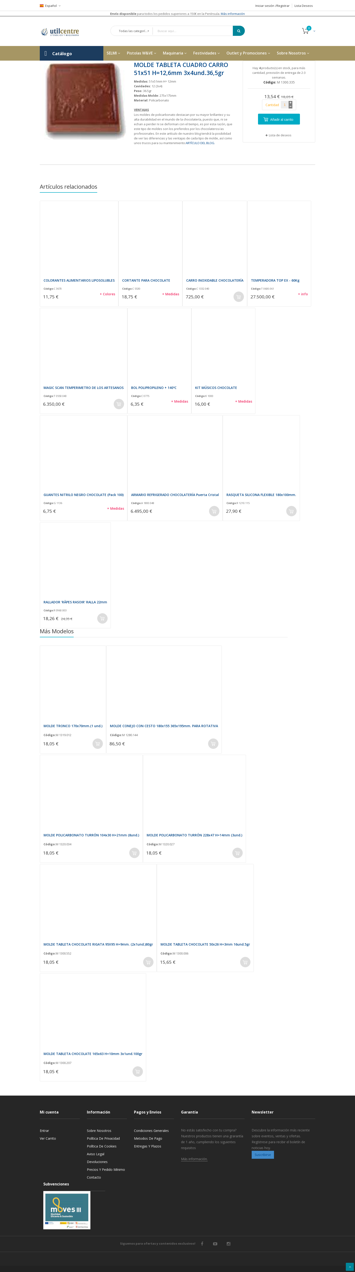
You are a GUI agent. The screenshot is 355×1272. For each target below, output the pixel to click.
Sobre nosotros (99, 1130)
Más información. (194, 1159)
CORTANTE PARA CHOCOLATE (146, 280)
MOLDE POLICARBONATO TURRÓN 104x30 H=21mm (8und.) (91, 835)
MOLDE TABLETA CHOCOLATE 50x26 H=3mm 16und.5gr (205, 944)
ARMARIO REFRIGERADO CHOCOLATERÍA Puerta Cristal (175, 494)
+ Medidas (170, 294)
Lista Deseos (303, 6)
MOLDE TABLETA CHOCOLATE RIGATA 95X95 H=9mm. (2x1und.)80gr (98, 944)
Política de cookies (102, 1146)
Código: (49, 288)
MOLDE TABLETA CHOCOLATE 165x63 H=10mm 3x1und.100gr (93, 1053)
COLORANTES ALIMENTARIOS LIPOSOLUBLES (79, 280)
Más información (232, 14)
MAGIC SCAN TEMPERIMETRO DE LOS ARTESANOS (84, 387)
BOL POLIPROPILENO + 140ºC (154, 387)
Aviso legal (95, 1154)
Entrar (44, 1130)
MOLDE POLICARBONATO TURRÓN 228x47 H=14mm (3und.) (194, 835)
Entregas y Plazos (147, 1146)
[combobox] (196, 31)
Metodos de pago (148, 1138)
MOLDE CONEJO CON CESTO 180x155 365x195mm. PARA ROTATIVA (164, 726)
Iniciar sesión (264, 6)
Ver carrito (48, 1138)
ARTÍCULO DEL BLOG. (200, 143)
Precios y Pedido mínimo (106, 1169)
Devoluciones (97, 1161)
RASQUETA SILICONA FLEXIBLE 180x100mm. (261, 494)
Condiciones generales (151, 1130)
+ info (303, 294)
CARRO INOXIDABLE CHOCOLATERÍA (214, 280)
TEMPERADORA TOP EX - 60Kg (275, 280)
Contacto (94, 1177)
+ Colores (107, 294)
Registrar (283, 6)
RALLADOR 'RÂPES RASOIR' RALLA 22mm (75, 602)
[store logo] (63, 31)
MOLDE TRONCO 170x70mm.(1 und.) (73, 726)
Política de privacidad (103, 1138)
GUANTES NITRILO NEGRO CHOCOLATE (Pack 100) (84, 494)
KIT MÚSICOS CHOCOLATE (216, 387)
